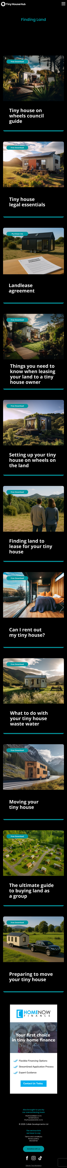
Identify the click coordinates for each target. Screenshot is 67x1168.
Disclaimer (33, 1141)
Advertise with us (33, 1149)
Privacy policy (33, 1139)
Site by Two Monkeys (33, 1165)
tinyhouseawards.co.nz (33, 1120)
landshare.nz (33, 1118)
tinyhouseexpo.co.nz (33, 1116)
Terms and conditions (33, 1137)
